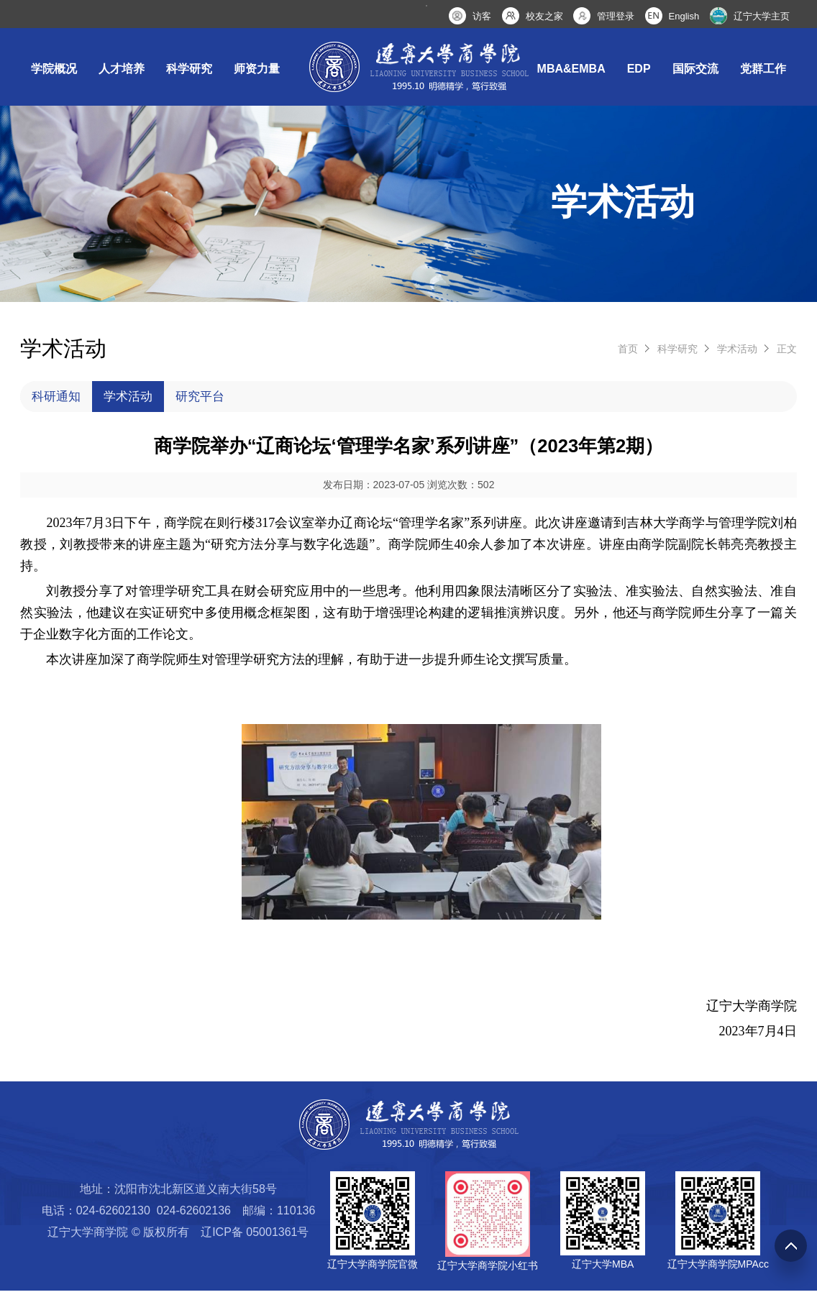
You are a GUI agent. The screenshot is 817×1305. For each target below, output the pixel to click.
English (684, 16)
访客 (482, 16)
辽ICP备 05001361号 (255, 1246)
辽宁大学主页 (762, 16)
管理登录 (615, 16)
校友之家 (544, 16)
